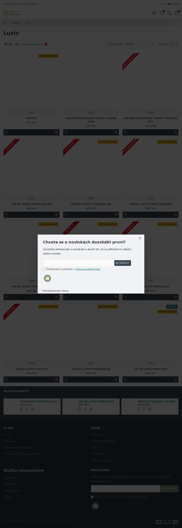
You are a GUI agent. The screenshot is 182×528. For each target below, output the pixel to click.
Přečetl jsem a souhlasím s (72, 269)
